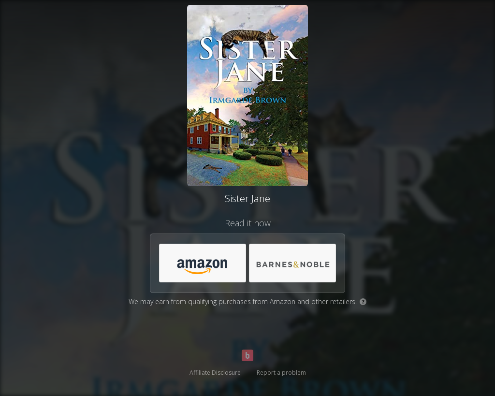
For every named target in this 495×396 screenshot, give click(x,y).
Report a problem (281, 372)
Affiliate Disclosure (215, 372)
